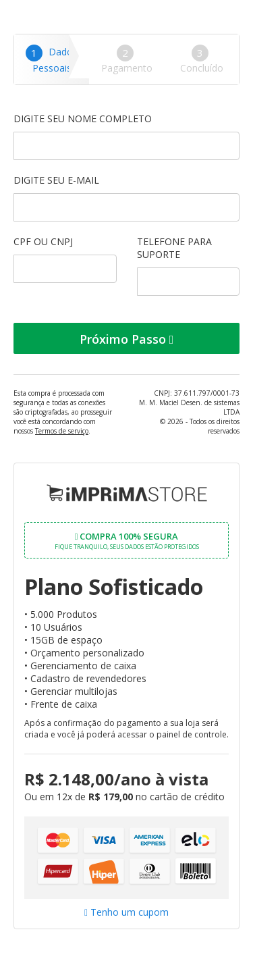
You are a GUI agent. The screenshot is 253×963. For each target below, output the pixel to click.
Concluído (201, 59)
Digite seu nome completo (126, 136)
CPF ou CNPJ (65, 259)
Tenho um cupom (126, 912)
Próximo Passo (127, 339)
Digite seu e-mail (126, 198)
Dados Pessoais (52, 59)
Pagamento (126, 59)
